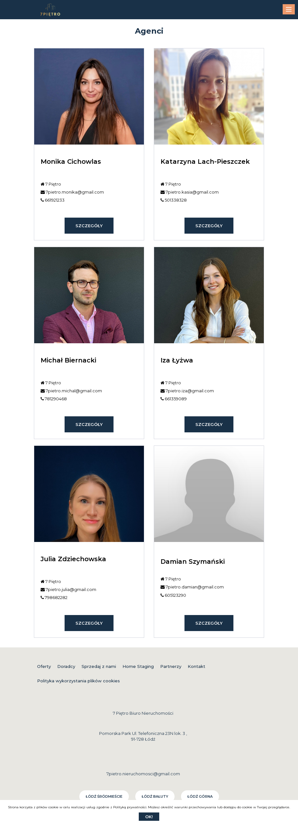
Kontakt (196, 666)
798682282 (54, 597)
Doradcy (66, 666)
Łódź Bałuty (155, 796)
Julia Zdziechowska (73, 559)
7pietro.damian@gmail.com (192, 586)
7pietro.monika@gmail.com (72, 192)
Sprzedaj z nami (99, 666)
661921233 (53, 200)
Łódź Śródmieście (104, 796)
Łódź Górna (200, 796)
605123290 (173, 595)
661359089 (174, 398)
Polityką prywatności (129, 807)
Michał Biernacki (68, 360)
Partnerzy (170, 666)
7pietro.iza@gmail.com (187, 390)
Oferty (44, 666)
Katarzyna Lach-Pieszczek (205, 161)
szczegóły (89, 225)
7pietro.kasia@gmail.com (190, 192)
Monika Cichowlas (71, 161)
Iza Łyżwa (177, 360)
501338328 (174, 200)
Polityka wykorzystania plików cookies (78, 680)
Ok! (149, 816)
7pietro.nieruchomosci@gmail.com (143, 773)
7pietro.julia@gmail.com (68, 589)
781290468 (54, 398)
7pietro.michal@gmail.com (71, 390)
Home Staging (138, 666)
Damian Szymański (193, 561)
